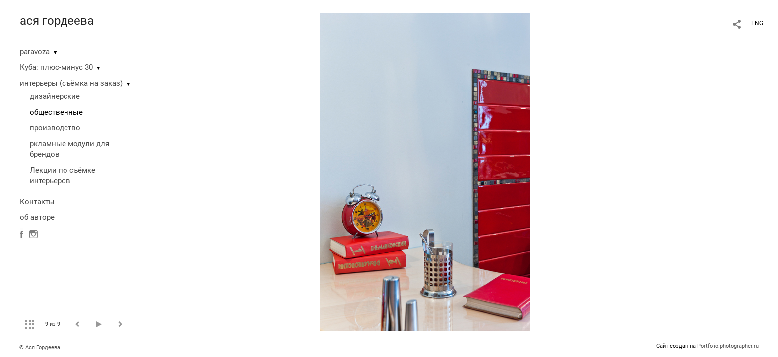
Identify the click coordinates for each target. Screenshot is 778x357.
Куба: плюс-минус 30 (56, 67)
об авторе (37, 217)
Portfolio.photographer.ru (728, 346)
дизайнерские (55, 96)
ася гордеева (57, 21)
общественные (56, 112)
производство (55, 127)
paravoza (35, 51)
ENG (757, 23)
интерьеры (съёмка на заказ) (71, 83)
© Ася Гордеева (39, 347)
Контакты (37, 201)
